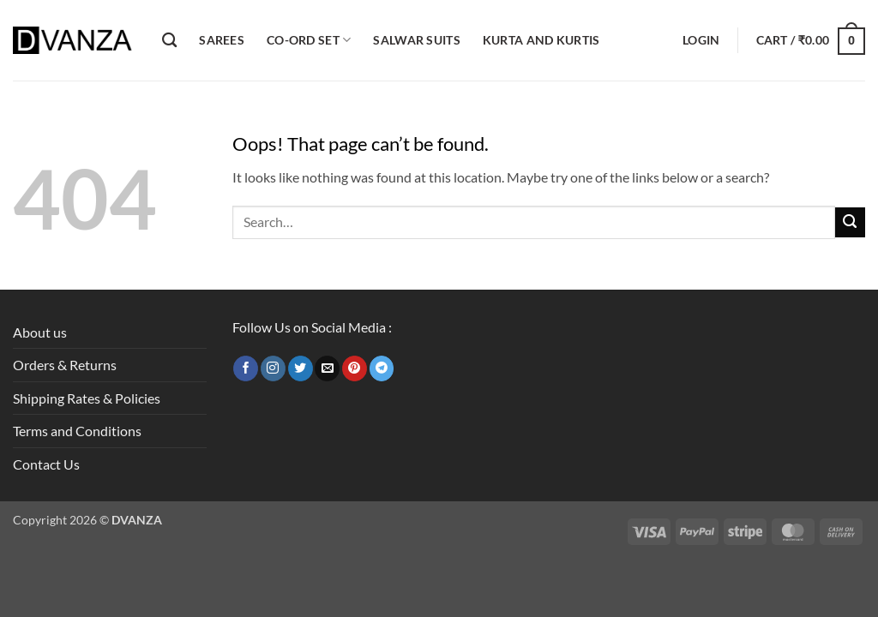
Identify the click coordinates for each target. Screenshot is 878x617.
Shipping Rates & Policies (86, 398)
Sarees (221, 40)
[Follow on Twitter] (300, 368)
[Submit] (850, 222)
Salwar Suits (416, 40)
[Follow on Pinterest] (354, 368)
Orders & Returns (65, 364)
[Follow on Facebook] (245, 368)
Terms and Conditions (77, 430)
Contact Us (46, 464)
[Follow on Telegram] (382, 368)
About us (40, 332)
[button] (701, 40)
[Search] (169, 40)
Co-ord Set (309, 40)
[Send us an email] (327, 368)
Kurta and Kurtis (541, 40)
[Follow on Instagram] (273, 368)
